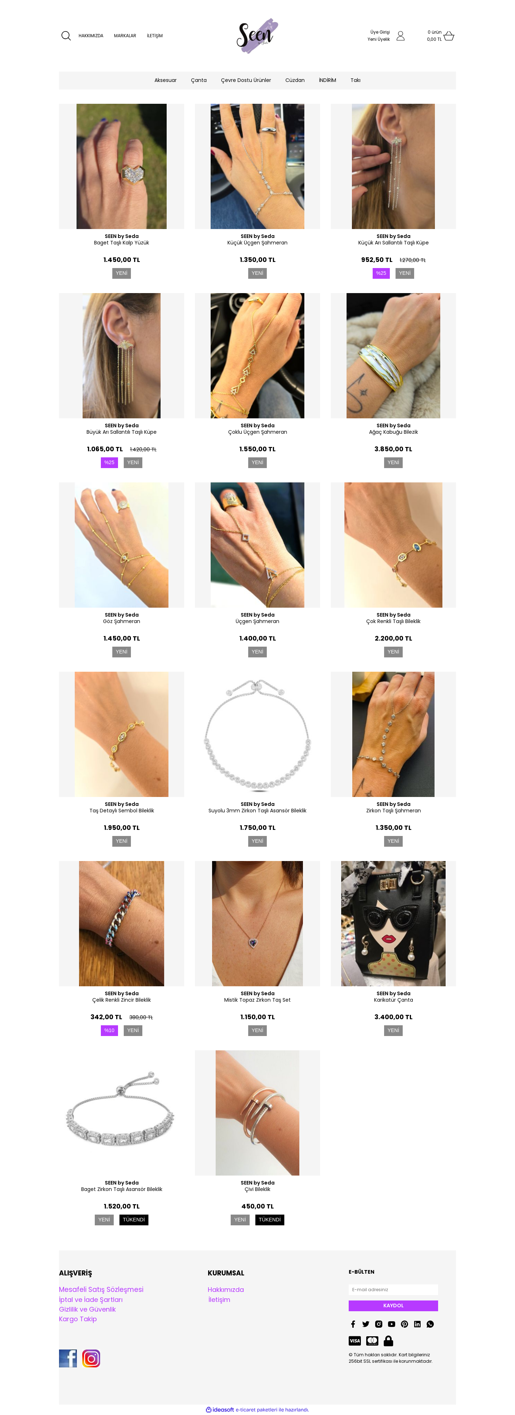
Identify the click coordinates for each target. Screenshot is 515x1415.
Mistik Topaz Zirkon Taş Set (257, 999)
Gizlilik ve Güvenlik (87, 1309)
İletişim (219, 1299)
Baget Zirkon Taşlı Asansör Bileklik (121, 1189)
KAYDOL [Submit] (393, 1305)
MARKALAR (125, 36)
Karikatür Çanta (393, 999)
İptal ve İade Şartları (91, 1299)
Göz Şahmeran (121, 621)
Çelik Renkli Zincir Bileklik (121, 999)
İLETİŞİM (155, 36)
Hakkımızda (226, 1289)
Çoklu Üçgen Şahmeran (257, 432)
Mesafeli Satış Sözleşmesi (101, 1289)
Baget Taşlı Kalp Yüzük (121, 242)
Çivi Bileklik (257, 1189)
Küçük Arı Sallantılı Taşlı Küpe (393, 242)
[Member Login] (400, 35)
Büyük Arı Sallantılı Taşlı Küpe (122, 432)
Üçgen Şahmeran (257, 621)
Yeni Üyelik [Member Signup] (379, 39)
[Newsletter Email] (393, 1289)
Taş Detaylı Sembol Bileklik (121, 810)
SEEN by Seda (122, 236)
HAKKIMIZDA (91, 36)
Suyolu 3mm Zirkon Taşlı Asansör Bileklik (257, 810)
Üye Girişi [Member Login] (380, 32)
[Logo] (258, 36)
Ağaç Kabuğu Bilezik (393, 432)
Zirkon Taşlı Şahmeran (393, 810)
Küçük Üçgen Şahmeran (257, 242)
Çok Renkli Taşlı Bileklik (393, 621)
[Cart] (434, 36)
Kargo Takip (78, 1318)
